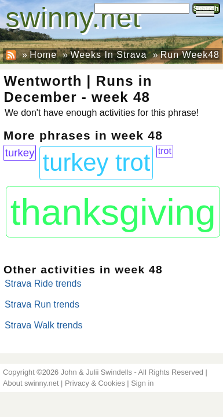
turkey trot (97, 162)
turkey (20, 153)
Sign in (142, 383)
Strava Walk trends (44, 325)
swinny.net (73, 17)
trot (164, 151)
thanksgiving (113, 212)
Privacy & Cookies (95, 383)
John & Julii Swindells (96, 372)
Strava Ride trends (43, 283)
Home (43, 55)
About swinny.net (31, 383)
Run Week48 (190, 55)
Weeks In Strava (108, 55)
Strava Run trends (42, 304)
